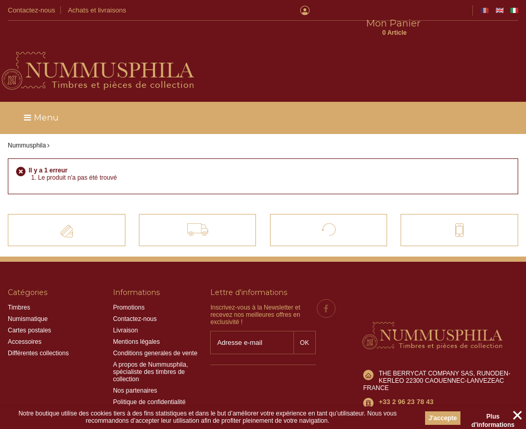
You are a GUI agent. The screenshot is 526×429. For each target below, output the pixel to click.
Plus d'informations (493, 418)
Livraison (125, 309)
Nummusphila (27, 124)
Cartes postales (29, 309)
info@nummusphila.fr (408, 360)
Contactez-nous (31, 10)
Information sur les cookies (150, 392)
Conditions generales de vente (155, 332)
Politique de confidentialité (149, 381)
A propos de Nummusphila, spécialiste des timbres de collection (150, 351)
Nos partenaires (135, 369)
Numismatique (28, 298)
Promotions (129, 286)
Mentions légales (136, 321)
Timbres (19, 286)
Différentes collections (38, 332)
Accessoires (25, 321)
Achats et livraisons (97, 10)
